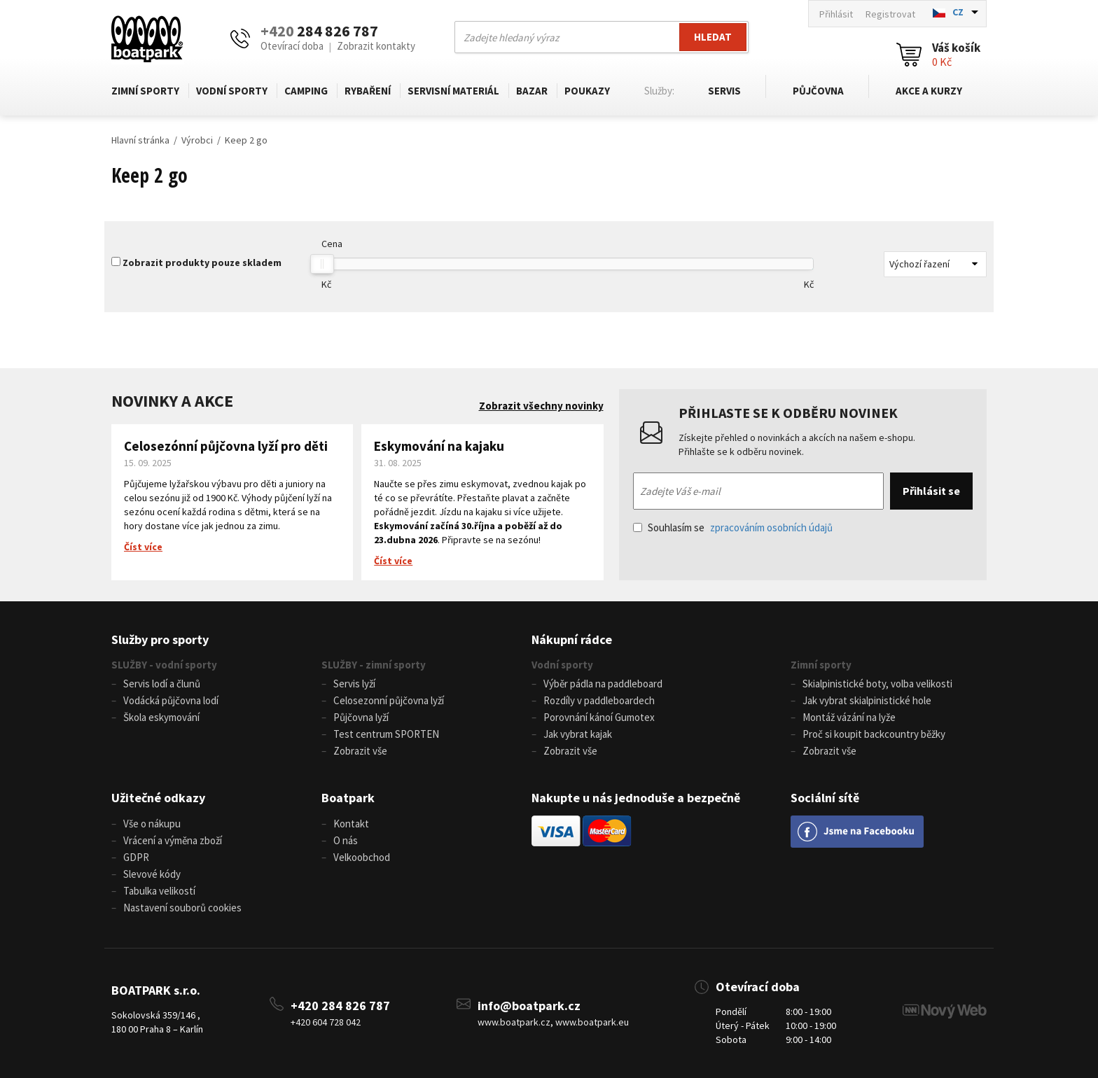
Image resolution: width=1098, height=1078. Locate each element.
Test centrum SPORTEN (386, 734)
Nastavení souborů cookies (182, 907)
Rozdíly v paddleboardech (599, 700)
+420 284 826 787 (340, 1005)
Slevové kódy (152, 874)
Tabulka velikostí (159, 890)
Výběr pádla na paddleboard (602, 683)
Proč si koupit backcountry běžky (873, 734)
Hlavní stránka (140, 140)
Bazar (532, 90)
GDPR (136, 857)
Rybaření (368, 90)
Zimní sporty (145, 90)
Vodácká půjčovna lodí (170, 700)
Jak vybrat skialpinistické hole (866, 700)
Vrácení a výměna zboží (172, 840)
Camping (306, 90)
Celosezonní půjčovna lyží (388, 700)
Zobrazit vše (360, 750)
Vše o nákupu (152, 823)
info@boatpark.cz (529, 1005)
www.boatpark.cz (514, 1022)
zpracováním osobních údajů (771, 527)
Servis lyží (354, 683)
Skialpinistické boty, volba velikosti (877, 683)
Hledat (713, 36)
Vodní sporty (231, 90)
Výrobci (197, 140)
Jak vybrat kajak (577, 734)
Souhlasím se (733, 527)
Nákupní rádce (571, 639)
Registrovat (890, 14)
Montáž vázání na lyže (849, 717)
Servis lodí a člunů (161, 683)
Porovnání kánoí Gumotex (599, 717)
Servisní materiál (453, 90)
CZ (958, 12)
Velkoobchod (361, 857)
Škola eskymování (161, 717)
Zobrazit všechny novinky (541, 405)
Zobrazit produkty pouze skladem (202, 262)
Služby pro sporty (160, 639)
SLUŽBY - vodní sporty (164, 664)
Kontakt (351, 823)
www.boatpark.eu (592, 1022)
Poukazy (587, 90)
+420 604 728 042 (326, 1022)
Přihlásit (836, 14)
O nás (345, 840)
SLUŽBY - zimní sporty (373, 664)
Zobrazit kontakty (376, 45)
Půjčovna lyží (361, 717)
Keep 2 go (246, 140)
